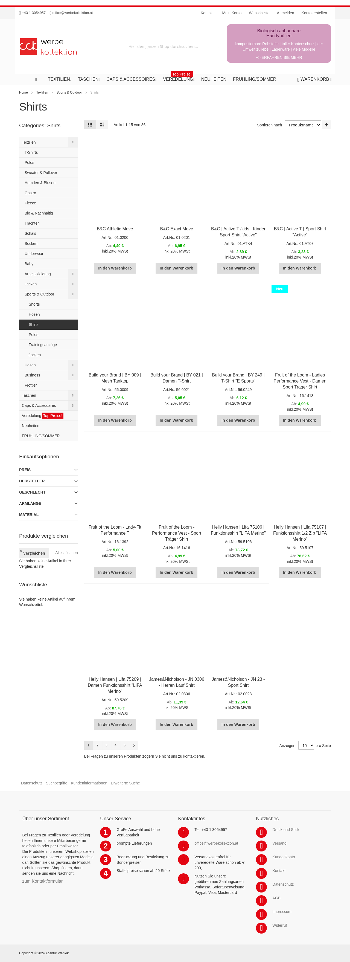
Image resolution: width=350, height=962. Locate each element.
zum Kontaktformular (42, 881)
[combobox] (175, 46)
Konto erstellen (314, 13)
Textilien (42, 92)
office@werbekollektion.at (72, 13)
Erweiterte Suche (125, 783)
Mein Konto (232, 13)
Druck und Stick (285, 829)
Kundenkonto (283, 857)
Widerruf (279, 925)
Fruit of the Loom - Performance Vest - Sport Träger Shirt (176, 533)
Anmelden (285, 13)
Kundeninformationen (89, 783)
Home (23, 92)
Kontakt (278, 870)
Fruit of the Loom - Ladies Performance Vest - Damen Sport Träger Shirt (300, 381)
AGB (276, 898)
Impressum (281, 911)
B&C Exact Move (176, 229)
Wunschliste (259, 13)
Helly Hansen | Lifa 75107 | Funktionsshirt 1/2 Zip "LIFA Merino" (300, 533)
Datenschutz (31, 783)
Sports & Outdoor (69, 92)
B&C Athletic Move (115, 229)
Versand (279, 843)
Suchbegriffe (56, 783)
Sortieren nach (269, 125)
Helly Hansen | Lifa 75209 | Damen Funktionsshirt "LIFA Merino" (115, 685)
